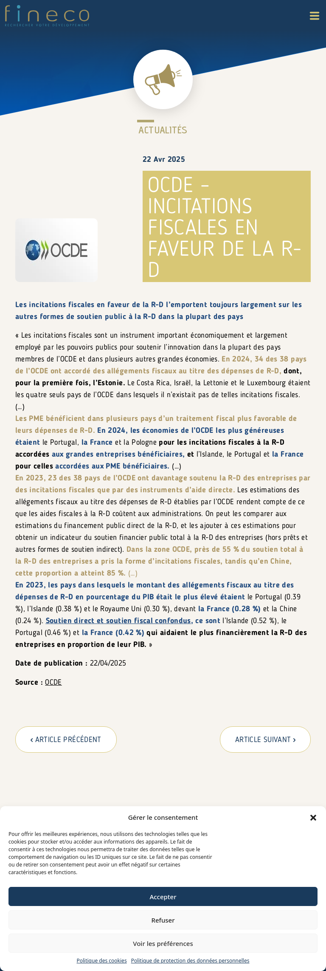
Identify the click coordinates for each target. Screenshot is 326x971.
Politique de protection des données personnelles (190, 960)
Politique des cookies (101, 960)
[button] (313, 817)
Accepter (162, 896)
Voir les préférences (163, 943)
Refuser (162, 920)
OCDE (53, 682)
